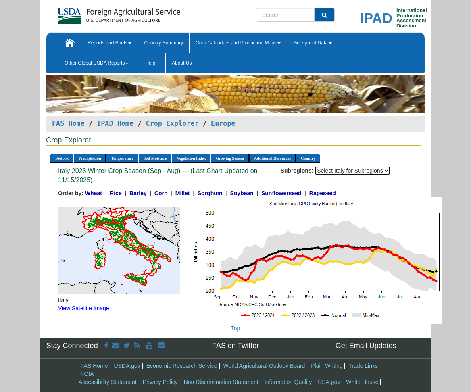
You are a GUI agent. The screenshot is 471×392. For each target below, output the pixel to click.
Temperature (122, 158)
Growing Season (230, 158)
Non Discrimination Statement (221, 382)
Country (308, 158)
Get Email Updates (366, 346)
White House (362, 382)
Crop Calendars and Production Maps (238, 43)
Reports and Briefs (109, 43)
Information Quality (288, 382)
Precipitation (90, 158)
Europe (223, 123)
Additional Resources (272, 158)
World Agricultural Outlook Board (264, 366)
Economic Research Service (181, 366)
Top (235, 328)
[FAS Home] (99, 13)
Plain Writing (326, 366)
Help (150, 63)
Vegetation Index (191, 158)
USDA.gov (127, 366)
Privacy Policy (160, 382)
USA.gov (329, 382)
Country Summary (163, 43)
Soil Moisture (155, 158)
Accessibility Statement (108, 382)
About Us (182, 63)
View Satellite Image (83, 308)
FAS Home (68, 123)
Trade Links (363, 366)
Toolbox (62, 158)
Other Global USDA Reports (97, 63)
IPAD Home (115, 123)
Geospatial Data (312, 43)
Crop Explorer (172, 123)
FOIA (87, 374)
